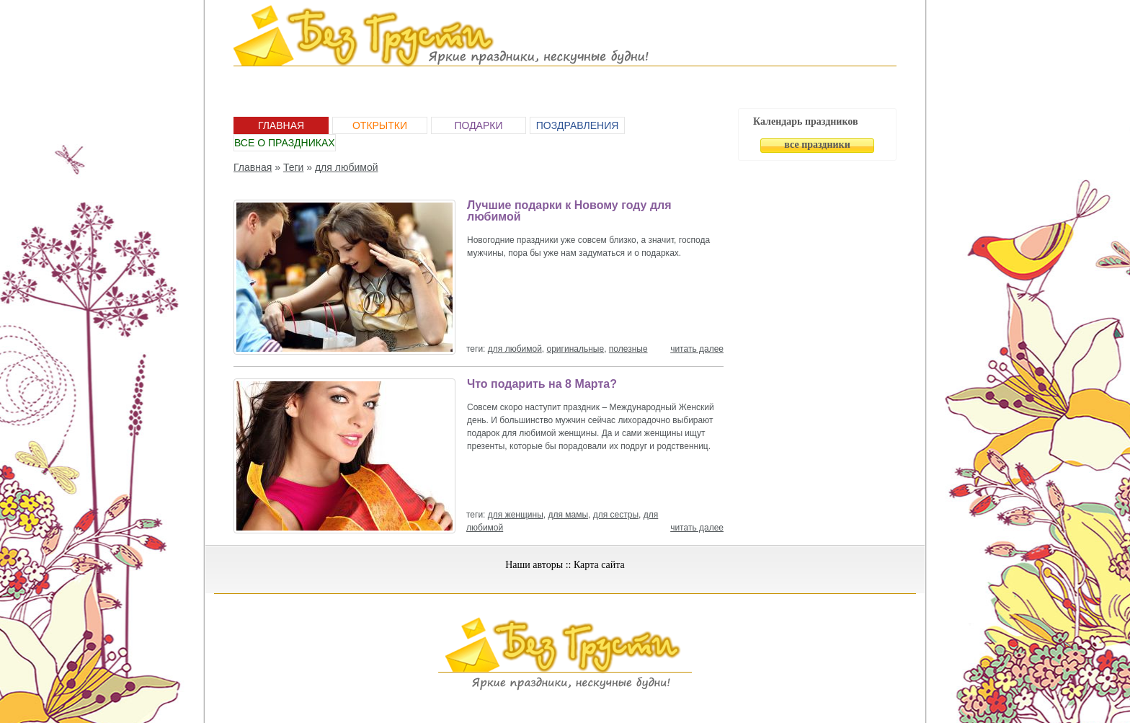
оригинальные (576, 349)
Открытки (379, 125)
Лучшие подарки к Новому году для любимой (569, 211)
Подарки (478, 125)
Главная (281, 125)
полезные (628, 349)
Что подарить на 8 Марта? (542, 384)
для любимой (346, 167)
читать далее (697, 349)
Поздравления (577, 125)
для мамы (568, 515)
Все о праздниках (284, 142)
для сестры (616, 515)
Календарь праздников (805, 121)
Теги (293, 167)
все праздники (817, 144)
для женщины (515, 515)
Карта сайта (599, 564)
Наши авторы (534, 564)
